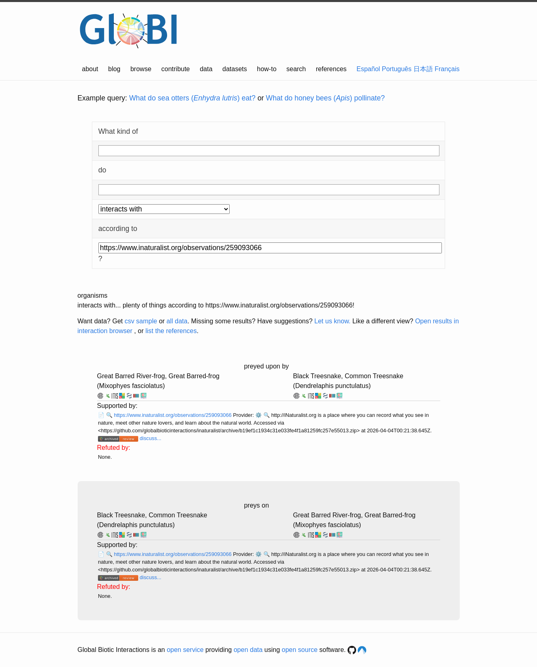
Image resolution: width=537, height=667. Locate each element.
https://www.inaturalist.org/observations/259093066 (173, 415)
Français (447, 68)
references (331, 68)
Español (368, 68)
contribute (175, 68)
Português (396, 68)
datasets (234, 68)
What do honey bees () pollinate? (325, 98)
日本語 (423, 68)
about (90, 68)
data (206, 68)
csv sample (140, 321)
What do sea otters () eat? (192, 98)
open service (185, 649)
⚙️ (258, 415)
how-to (266, 68)
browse (141, 68)
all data (177, 321)
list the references (171, 330)
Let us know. (332, 321)
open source (299, 649)
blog (114, 68)
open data (248, 649)
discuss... (150, 438)
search (296, 68)
